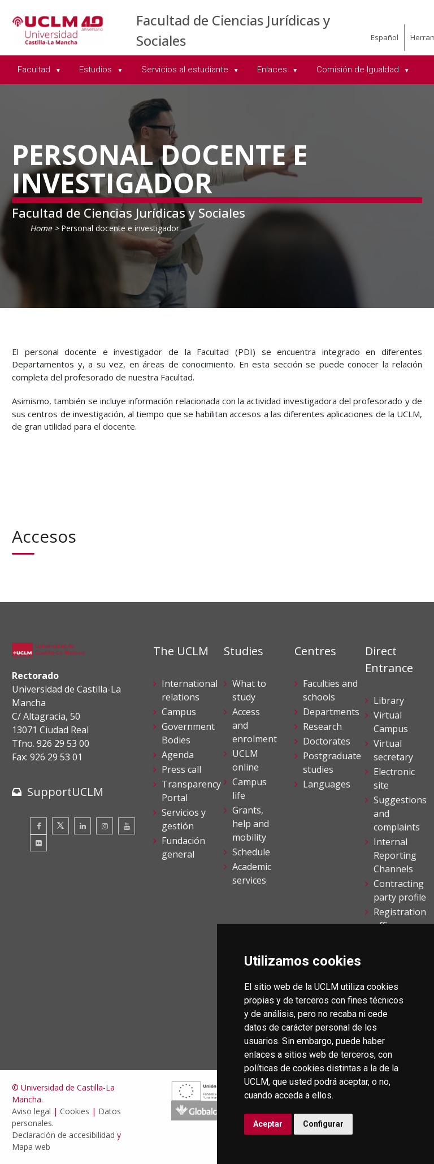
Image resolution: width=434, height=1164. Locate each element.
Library (389, 700)
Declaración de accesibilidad (63, 1135)
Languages (326, 784)
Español (384, 37)
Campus (179, 712)
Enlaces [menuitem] (273, 69)
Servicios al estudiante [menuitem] (186, 69)
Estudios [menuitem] (96, 69)
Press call (181, 769)
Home (41, 228)
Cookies (74, 1111)
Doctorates (326, 741)
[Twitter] (60, 825)
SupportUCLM (65, 791)
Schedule (251, 852)
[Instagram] (104, 825)
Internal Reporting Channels (395, 855)
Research (322, 726)
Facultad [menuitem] (35, 69)
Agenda (178, 754)
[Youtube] (126, 825)
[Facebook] (38, 825)
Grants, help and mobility (250, 823)
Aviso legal (31, 1111)
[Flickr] (38, 842)
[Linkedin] (82, 825)
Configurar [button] (323, 1123)
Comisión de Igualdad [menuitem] (358, 69)
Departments (331, 712)
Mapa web (31, 1146)
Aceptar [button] (268, 1123)
